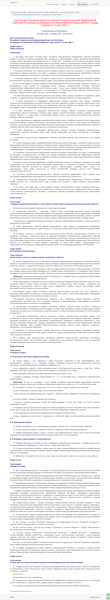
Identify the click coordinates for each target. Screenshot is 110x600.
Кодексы (64, 4)
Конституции (82, 4)
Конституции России (18, 12)
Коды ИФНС (94, 4)
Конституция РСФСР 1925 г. (70, 12)
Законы (72, 4)
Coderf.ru (13, 2)
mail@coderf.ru (95, 597)
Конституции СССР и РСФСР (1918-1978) (43, 12)
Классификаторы (52, 4)
